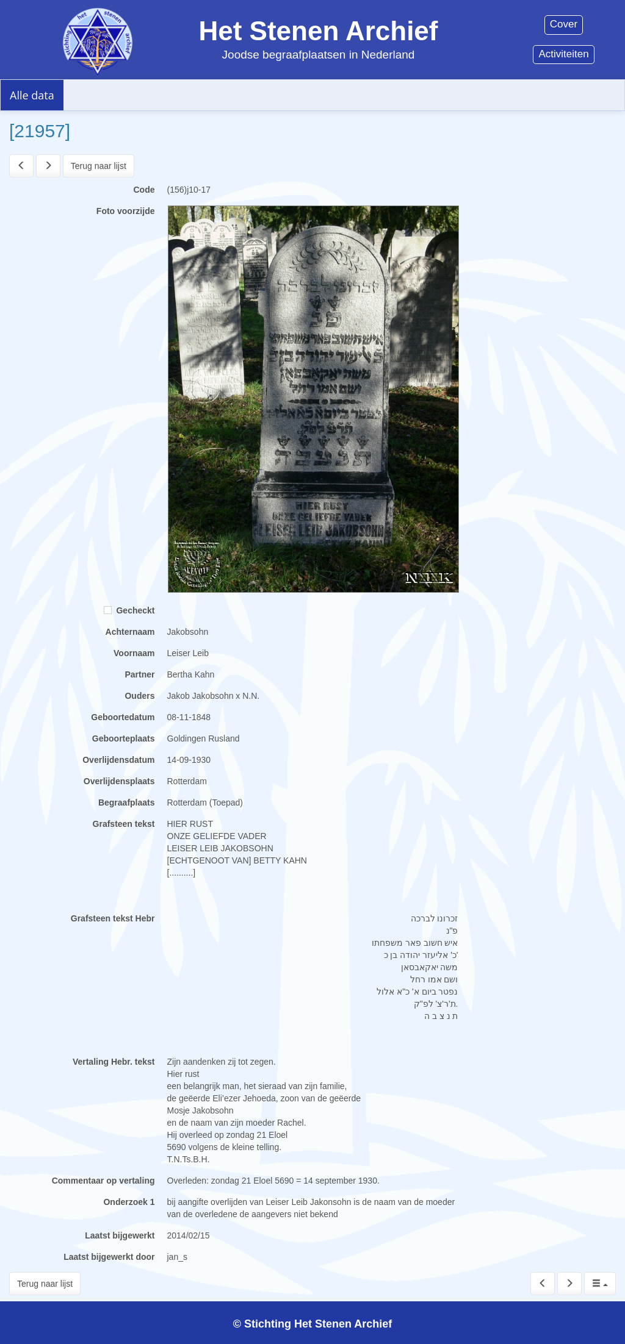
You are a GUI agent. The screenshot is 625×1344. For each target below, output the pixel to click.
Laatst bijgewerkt (119, 1235)
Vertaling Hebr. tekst (114, 1062)
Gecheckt (129, 610)
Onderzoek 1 (128, 1202)
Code (144, 190)
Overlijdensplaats (119, 781)
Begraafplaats (126, 802)
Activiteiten (563, 54)
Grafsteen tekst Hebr (113, 918)
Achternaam (130, 632)
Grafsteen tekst (124, 824)
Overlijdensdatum (118, 760)
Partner (139, 674)
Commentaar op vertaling (103, 1180)
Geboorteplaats (123, 738)
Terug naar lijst (98, 166)
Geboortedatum (122, 717)
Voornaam (134, 653)
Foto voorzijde (125, 211)
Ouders (139, 696)
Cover (563, 24)
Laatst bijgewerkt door (108, 1257)
